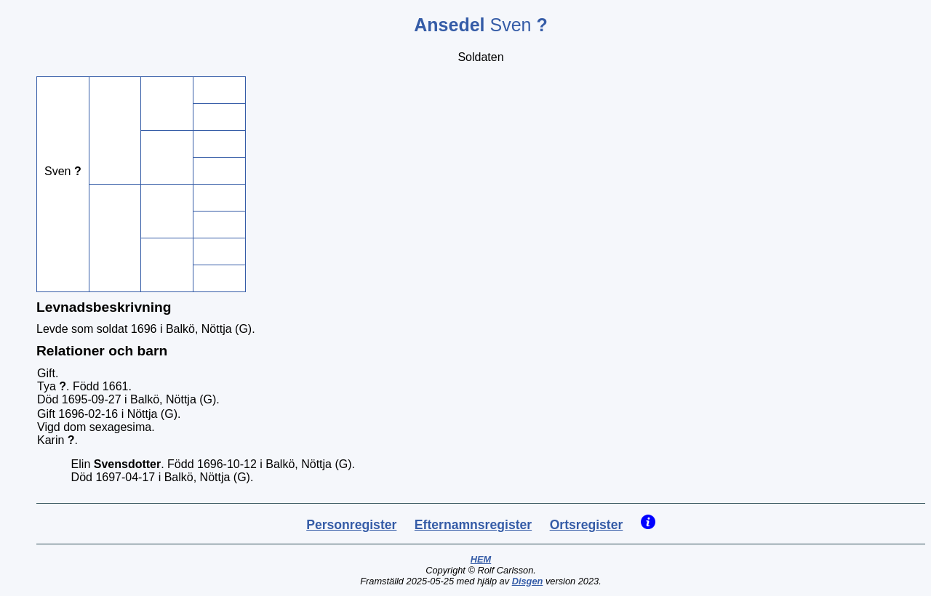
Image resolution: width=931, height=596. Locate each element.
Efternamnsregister (473, 525)
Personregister (351, 525)
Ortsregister (586, 525)
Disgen (527, 581)
